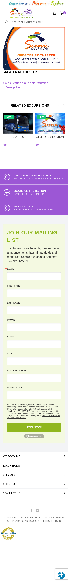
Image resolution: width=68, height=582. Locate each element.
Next (63, 105)
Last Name (13, 303)
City (9, 354)
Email (10, 269)
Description (12, 87)
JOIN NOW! (34, 427)
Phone (11, 320)
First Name (13, 286)
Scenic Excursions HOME (50, 136)
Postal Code (15, 388)
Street (11, 337)
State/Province (16, 371)
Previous (59, 105)
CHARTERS (18, 136)
